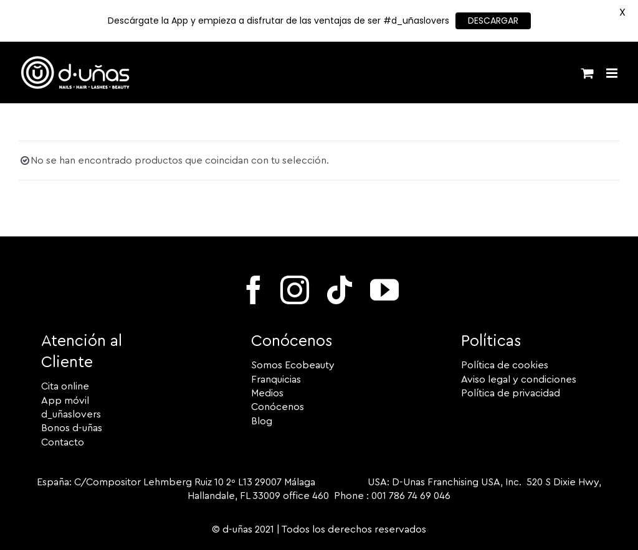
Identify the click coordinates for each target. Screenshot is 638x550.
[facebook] (253, 290)
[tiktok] (339, 290)
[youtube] (384, 290)
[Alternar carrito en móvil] (587, 73)
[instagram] (294, 290)
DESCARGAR (493, 20)
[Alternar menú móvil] (612, 73)
